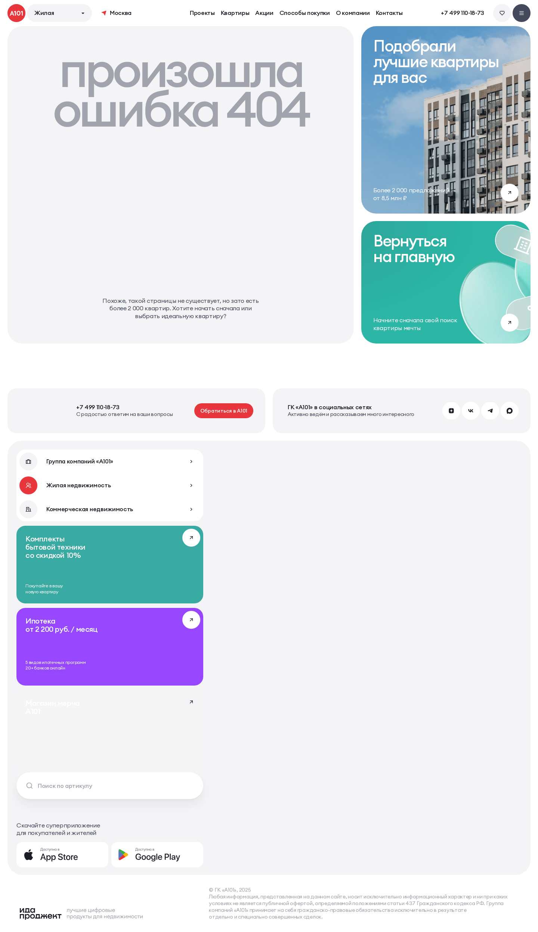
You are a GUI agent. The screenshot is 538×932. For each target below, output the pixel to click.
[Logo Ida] (81, 914)
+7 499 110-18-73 (462, 13)
